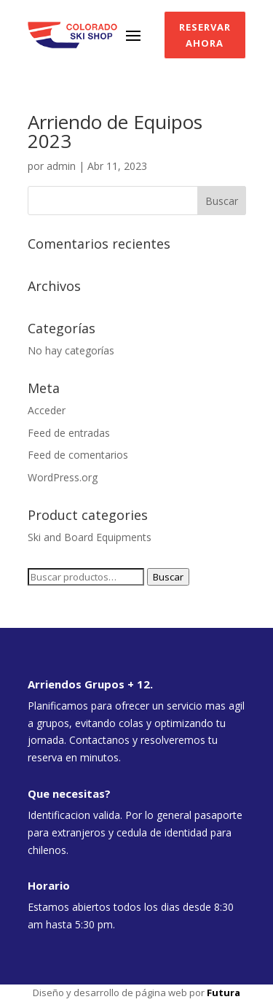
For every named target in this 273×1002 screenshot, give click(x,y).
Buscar (168, 576)
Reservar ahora (205, 35)
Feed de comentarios (78, 455)
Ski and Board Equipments (89, 537)
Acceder (47, 410)
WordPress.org (63, 477)
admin (61, 166)
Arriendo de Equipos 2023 (115, 131)
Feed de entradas (69, 433)
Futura (223, 992)
